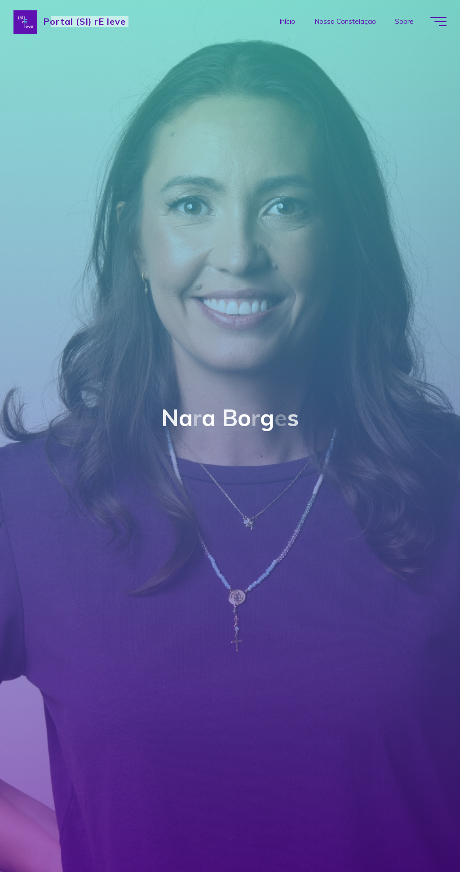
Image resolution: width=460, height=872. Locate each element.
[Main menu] (438, 21)
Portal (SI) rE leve (84, 21)
